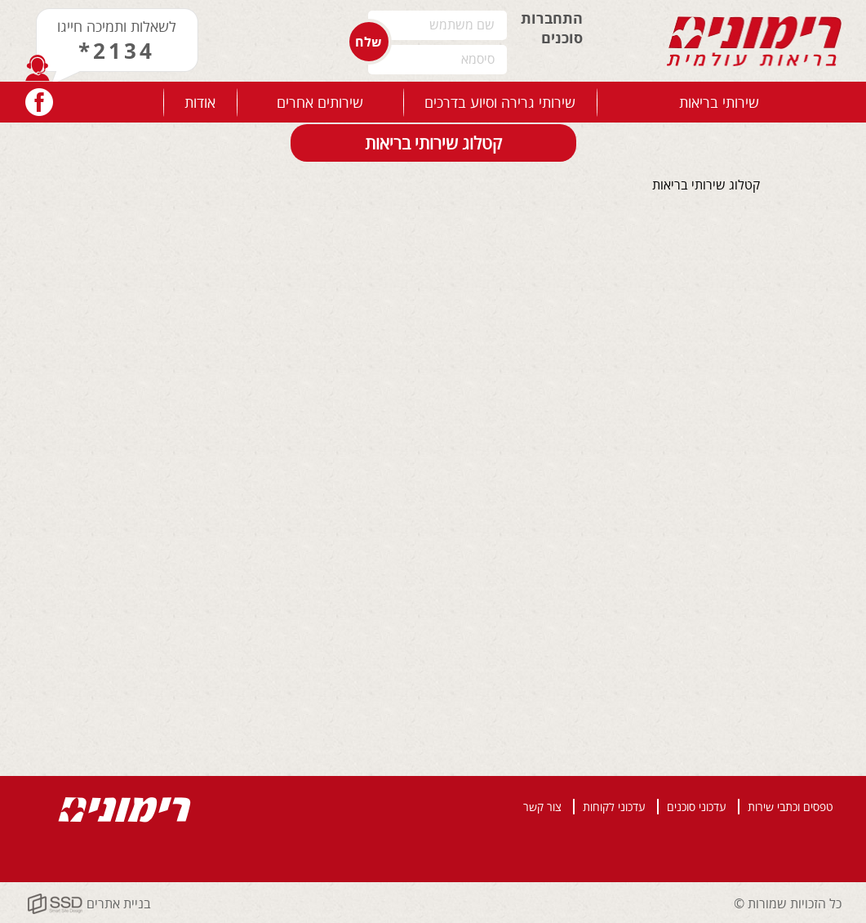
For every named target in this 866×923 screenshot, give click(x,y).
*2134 (116, 50)
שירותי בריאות (719, 102)
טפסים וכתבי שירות (790, 806)
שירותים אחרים (320, 102)
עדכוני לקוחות (614, 806)
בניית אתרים (119, 903)
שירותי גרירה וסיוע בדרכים (499, 102)
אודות (199, 102)
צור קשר (542, 806)
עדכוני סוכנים (696, 806)
